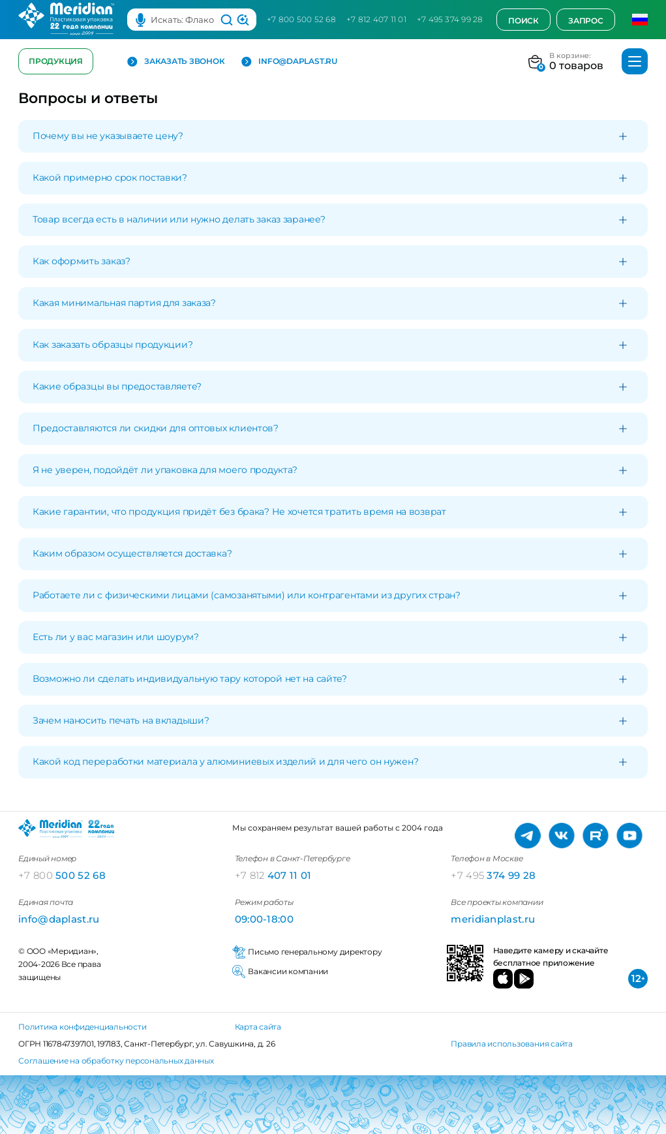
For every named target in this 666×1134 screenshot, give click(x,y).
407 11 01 (273, 875)
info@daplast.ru (289, 62)
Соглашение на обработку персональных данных (116, 1060)
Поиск (523, 20)
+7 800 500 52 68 (301, 19)
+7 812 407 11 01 (376, 19)
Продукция (56, 61)
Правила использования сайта (512, 1044)
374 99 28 (493, 875)
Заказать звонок (175, 62)
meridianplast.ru (493, 919)
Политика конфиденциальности (82, 1027)
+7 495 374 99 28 (450, 19)
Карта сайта (258, 1027)
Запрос (585, 20)
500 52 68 (62, 875)
